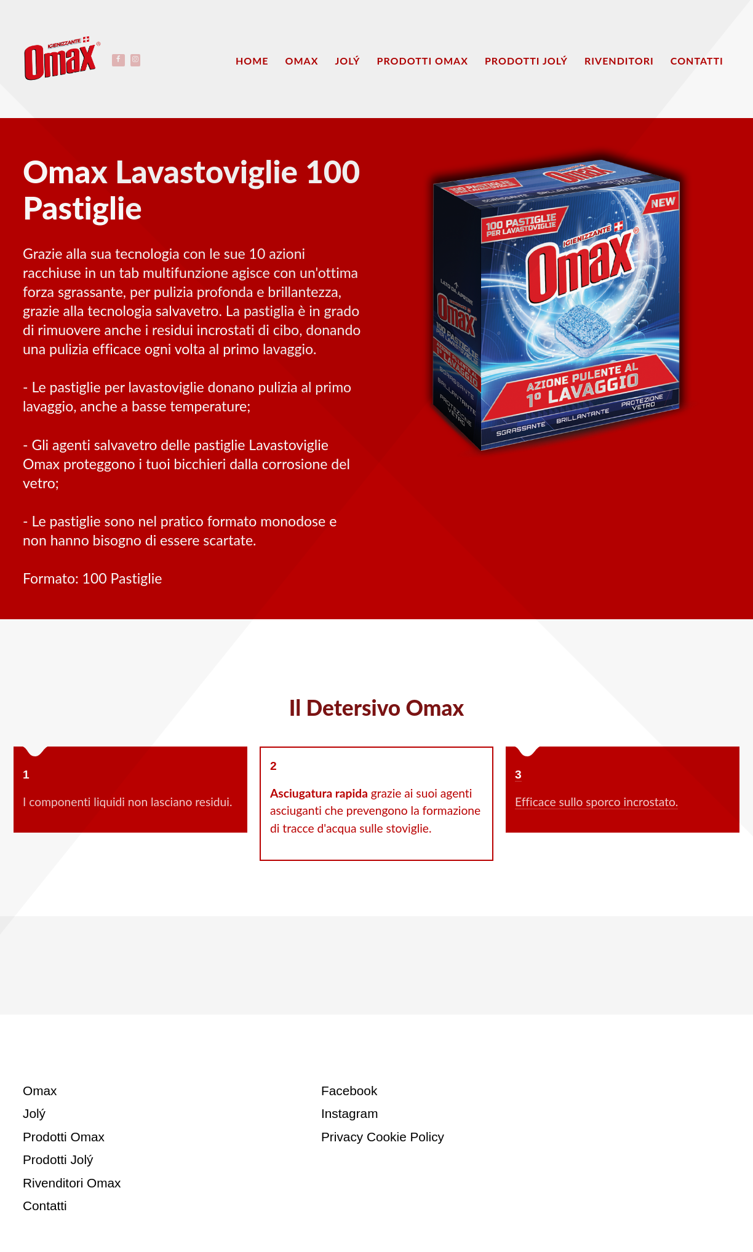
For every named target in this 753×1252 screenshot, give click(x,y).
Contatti (45, 1206)
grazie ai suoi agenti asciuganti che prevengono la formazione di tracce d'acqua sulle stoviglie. (375, 811)
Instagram (349, 1113)
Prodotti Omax (64, 1137)
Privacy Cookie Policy (382, 1137)
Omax (40, 1091)
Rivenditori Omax (72, 1183)
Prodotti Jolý (58, 1159)
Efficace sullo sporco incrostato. (596, 801)
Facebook (349, 1091)
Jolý (34, 1113)
